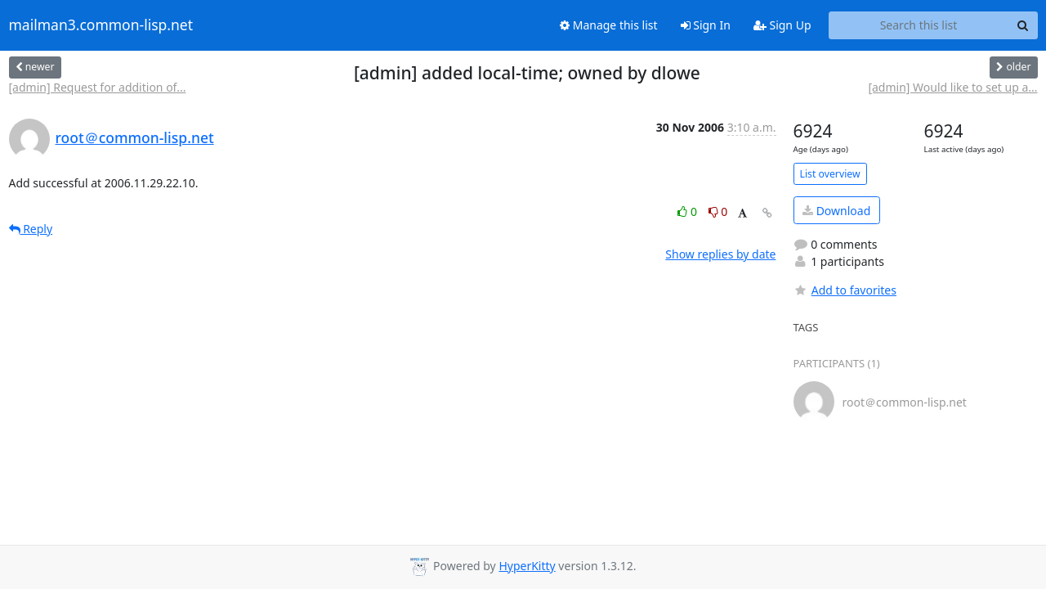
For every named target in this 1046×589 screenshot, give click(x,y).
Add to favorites (844, 290)
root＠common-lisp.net (135, 137)
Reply (31, 228)
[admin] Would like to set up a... (952, 87)
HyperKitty (526, 565)
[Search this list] (919, 25)
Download (836, 210)
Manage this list (609, 25)
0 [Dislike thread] (718, 211)
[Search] (1023, 25)
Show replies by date (720, 254)
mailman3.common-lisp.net (101, 25)
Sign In (706, 25)
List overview (830, 174)
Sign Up (782, 25)
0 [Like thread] (688, 211)
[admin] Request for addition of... (97, 87)
